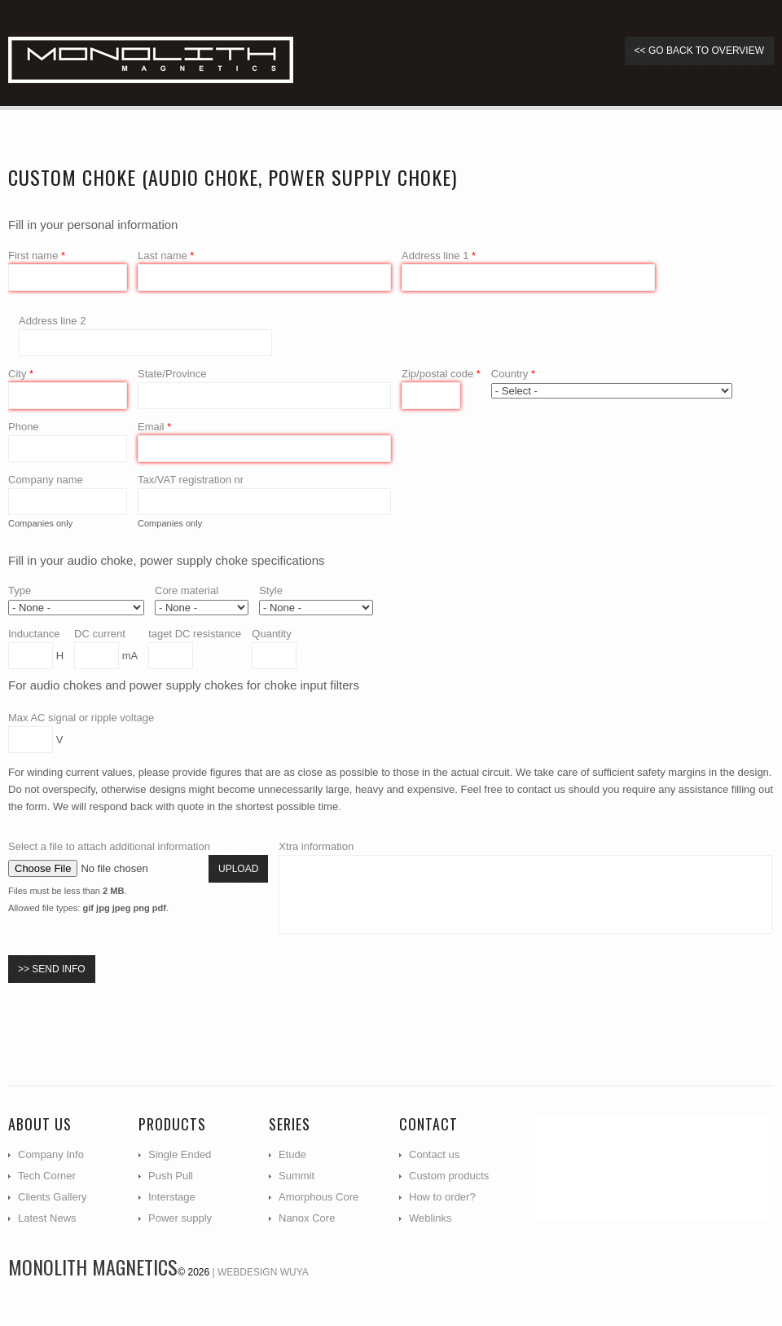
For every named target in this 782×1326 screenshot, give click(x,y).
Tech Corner (47, 1176)
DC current (99, 634)
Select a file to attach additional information (109, 846)
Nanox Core (307, 1218)
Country (513, 374)
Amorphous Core (318, 1197)
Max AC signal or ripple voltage (81, 717)
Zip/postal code (441, 374)
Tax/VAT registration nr (191, 480)
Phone (23, 427)
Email (154, 427)
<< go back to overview (699, 50)
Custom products (449, 1176)
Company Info (51, 1154)
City (20, 374)
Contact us (434, 1154)
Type (19, 590)
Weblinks (430, 1218)
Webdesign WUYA (263, 1272)
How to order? (442, 1197)
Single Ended (179, 1154)
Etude (292, 1154)
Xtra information (316, 846)
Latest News (47, 1218)
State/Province (172, 374)
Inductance (34, 634)
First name (36, 255)
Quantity (271, 634)
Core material (186, 590)
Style (271, 590)
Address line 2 (52, 321)
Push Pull (170, 1176)
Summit (296, 1176)
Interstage (172, 1197)
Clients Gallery (52, 1197)
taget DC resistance (194, 634)
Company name (45, 480)
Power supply (180, 1218)
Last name (166, 255)
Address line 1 (439, 255)
